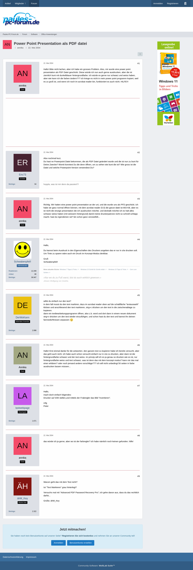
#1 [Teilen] (138, 63)
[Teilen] (140, 54)
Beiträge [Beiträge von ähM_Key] (12, 511)
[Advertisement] (139, 17)
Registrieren (172, 3)
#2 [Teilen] (138, 152)
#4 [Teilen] (138, 239)
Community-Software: (96, 565)
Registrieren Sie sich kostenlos (77, 536)
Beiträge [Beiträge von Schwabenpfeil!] (12, 277)
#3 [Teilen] (138, 199)
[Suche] (185, 3)
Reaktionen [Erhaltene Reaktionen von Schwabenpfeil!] (13, 271)
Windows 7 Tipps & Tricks (68, 269)
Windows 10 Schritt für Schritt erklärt (93, 269)
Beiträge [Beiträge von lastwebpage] (12, 421)
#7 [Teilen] (138, 385)
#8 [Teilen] (138, 435)
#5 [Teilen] (138, 295)
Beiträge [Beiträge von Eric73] (12, 184)
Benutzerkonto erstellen (81, 543)
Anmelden (158, 3)
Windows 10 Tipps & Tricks (117, 269)
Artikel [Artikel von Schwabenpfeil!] (11, 274)
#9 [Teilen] (138, 476)
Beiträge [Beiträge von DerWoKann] (12, 330)
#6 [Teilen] (138, 345)
